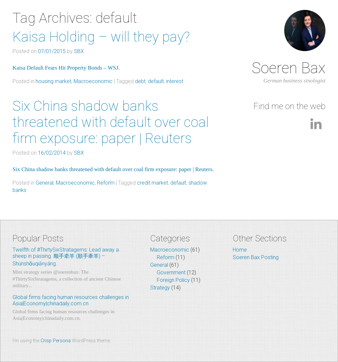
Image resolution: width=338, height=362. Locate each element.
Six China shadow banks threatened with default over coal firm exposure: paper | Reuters (111, 122)
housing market (53, 81)
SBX (79, 51)
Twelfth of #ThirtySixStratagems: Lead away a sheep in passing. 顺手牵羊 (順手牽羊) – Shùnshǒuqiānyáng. (66, 257)
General (44, 183)
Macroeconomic (93, 81)
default (156, 81)
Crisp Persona (56, 341)
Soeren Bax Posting (256, 257)
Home (240, 250)
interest (174, 81)
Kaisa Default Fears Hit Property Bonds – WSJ (65, 68)
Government (171, 272)
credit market (152, 183)
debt (140, 81)
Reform (106, 183)
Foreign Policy (173, 280)
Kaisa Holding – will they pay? (101, 37)
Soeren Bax (288, 68)
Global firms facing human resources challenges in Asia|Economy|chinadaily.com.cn (71, 300)
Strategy (160, 288)
